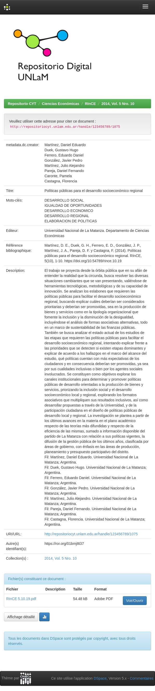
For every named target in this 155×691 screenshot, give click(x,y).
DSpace (100, 678)
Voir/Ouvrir (134, 601)
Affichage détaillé (21, 617)
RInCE (90, 104)
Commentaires (141, 678)
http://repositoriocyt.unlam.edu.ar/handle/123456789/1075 (91, 534)
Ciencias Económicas (60, 104)
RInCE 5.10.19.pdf (21, 599)
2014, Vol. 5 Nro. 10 (118, 104)
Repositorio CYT (22, 104)
